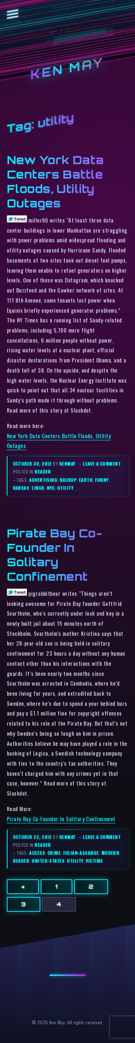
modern (111, 852)
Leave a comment (102, 463)
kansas (21, 487)
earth (86, 479)
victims (94, 860)
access (37, 852)
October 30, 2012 (33, 463)
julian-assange (81, 852)
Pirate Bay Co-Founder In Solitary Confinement (61, 819)
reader (43, 471)
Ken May (67, 68)
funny (101, 479)
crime (54, 852)
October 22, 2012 (33, 836)
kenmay (67, 463)
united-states (48, 860)
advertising (43, 479)
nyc (51, 487)
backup (68, 479)
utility (65, 487)
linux (38, 487)
